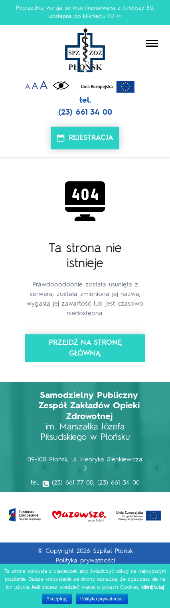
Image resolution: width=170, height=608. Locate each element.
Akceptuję (56, 599)
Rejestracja (91, 137)
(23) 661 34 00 (85, 113)
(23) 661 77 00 (72, 483)
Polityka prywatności (85, 561)
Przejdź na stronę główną (85, 348)
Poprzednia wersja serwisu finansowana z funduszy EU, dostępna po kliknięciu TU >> (85, 12)
